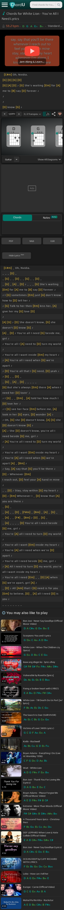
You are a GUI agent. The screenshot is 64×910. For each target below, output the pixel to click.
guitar (8, 159)
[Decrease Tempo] (5, 114)
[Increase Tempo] (19, 114)
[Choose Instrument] (16, 159)
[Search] (58, 4)
